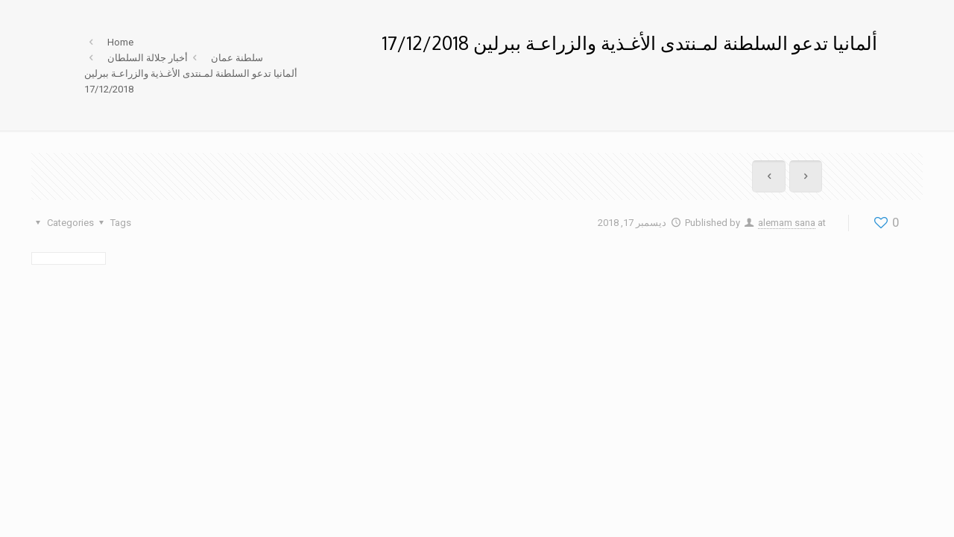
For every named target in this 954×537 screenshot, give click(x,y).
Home (120, 42)
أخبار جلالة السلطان (147, 57)
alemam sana (786, 222)
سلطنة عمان (237, 57)
